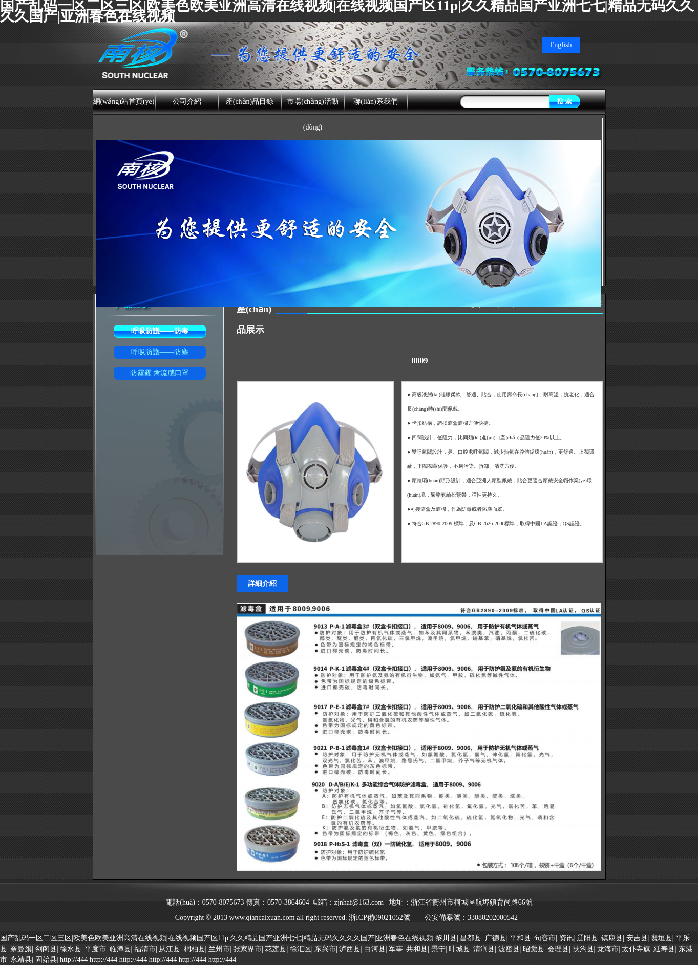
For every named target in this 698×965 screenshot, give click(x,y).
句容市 (545, 938)
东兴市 (325, 949)
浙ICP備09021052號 (380, 917)
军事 (396, 949)
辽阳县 (587, 938)
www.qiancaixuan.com (262, 917)
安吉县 (637, 938)
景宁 (438, 949)
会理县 (558, 949)
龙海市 (608, 949)
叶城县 (459, 949)
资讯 (566, 938)
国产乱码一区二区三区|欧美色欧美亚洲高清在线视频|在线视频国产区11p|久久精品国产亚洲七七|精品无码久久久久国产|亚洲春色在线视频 (217, 938)
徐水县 (70, 949)
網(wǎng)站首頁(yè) (124, 101)
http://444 (74, 959)
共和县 (417, 949)
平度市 (95, 949)
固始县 (46, 959)
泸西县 (350, 949)
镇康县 (612, 938)
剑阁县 (46, 949)
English (561, 45)
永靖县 (21, 959)
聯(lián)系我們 (375, 101)
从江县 (169, 949)
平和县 (520, 938)
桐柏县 (194, 949)
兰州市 (219, 949)
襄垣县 (661, 938)
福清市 (145, 949)
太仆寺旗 (636, 949)
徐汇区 (300, 949)
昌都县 (470, 938)
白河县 (375, 949)
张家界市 (247, 949)
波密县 (509, 949)
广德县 (495, 938)
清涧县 (484, 949)
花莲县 (275, 949)
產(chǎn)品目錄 (250, 101)
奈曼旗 (21, 949)
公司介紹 (187, 101)
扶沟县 (583, 949)
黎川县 (446, 938)
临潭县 (120, 949)
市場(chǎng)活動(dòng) (313, 114)
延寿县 (664, 949)
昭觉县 (533, 949)
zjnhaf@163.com (359, 902)
